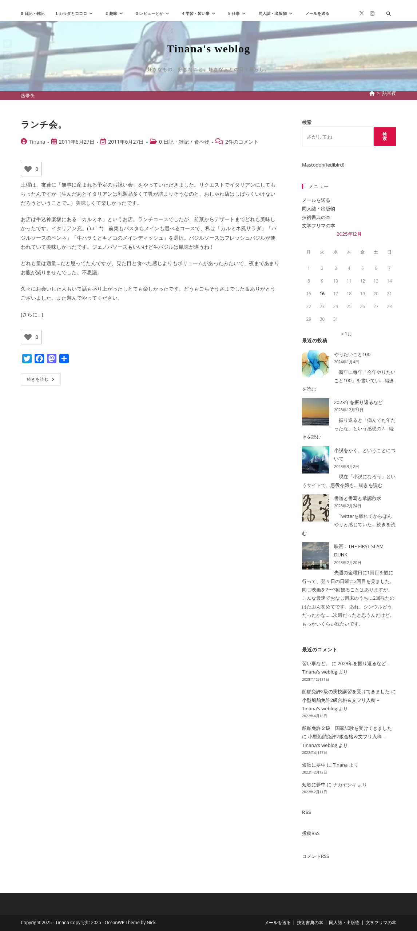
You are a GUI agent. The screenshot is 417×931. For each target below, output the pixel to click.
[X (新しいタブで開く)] (361, 13)
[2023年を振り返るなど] (315, 411)
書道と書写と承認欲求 (357, 498)
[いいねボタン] (28, 169)
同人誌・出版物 (318, 208)
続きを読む (43, 380)
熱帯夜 (389, 93)
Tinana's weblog (208, 49)
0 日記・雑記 (174, 141)
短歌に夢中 (314, 765)
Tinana (37, 141)
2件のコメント (242, 141)
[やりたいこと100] (315, 363)
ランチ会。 (44, 124)
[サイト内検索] (389, 14)
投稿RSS (310, 833)
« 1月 (346, 333)
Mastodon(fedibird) (323, 164)
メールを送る (316, 200)
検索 (306, 122)
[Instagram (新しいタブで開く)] (372, 13)
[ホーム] (372, 93)
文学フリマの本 (318, 225)
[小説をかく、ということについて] (315, 460)
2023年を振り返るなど (358, 402)
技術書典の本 (316, 217)
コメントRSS (315, 856)
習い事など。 (316, 663)
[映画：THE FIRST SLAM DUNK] (315, 556)
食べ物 (202, 141)
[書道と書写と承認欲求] (315, 508)
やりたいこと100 (352, 354)
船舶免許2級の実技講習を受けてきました (346, 691)
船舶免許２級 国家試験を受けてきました (347, 728)
